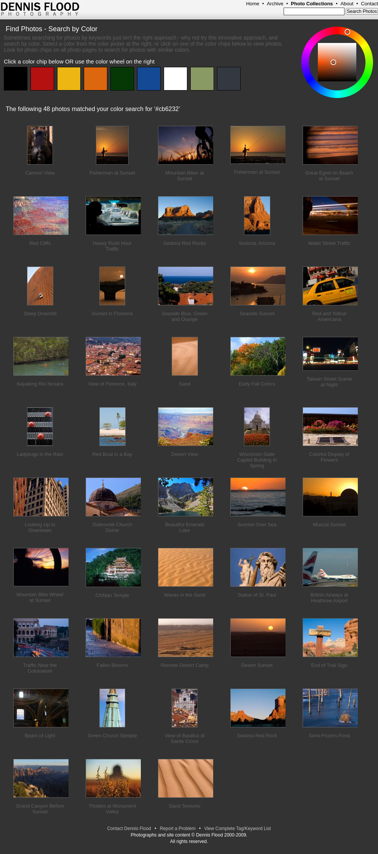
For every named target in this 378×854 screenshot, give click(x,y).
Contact (369, 3)
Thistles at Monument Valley (112, 808)
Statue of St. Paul (257, 595)
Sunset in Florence (112, 313)
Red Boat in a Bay (112, 454)
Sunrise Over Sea (257, 524)
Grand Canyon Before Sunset (40, 808)
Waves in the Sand (185, 595)
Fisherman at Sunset (112, 173)
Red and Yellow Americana (329, 316)
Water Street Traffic (329, 243)
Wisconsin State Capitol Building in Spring (257, 459)
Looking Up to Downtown (40, 527)
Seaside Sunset (256, 313)
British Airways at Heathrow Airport (329, 597)
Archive (275, 3)
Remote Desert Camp (185, 665)
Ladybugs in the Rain (40, 454)
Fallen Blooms (112, 665)
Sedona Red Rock (257, 735)
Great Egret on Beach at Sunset (329, 175)
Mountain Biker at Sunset (184, 175)
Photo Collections (312, 3)
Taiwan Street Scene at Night (329, 381)
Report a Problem (178, 828)
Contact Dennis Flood (129, 828)
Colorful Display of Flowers (329, 457)
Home (252, 3)
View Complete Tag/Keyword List (237, 828)
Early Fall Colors (257, 384)
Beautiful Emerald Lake (184, 527)
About (346, 3)
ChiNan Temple (112, 595)
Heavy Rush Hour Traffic (112, 246)
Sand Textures (185, 806)
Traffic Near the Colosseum (40, 668)
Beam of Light (40, 735)
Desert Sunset (257, 665)
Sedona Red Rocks (184, 243)
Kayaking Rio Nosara (40, 384)
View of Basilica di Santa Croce (185, 738)
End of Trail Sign (329, 665)
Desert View (184, 454)
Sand (184, 384)
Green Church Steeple (112, 735)
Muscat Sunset (329, 524)
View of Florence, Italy (112, 384)
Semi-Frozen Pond (329, 735)
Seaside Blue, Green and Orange (184, 316)
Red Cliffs (40, 243)
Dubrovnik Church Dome (112, 527)
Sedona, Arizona (257, 243)
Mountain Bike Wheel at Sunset (40, 597)
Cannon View (39, 173)
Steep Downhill (40, 313)
